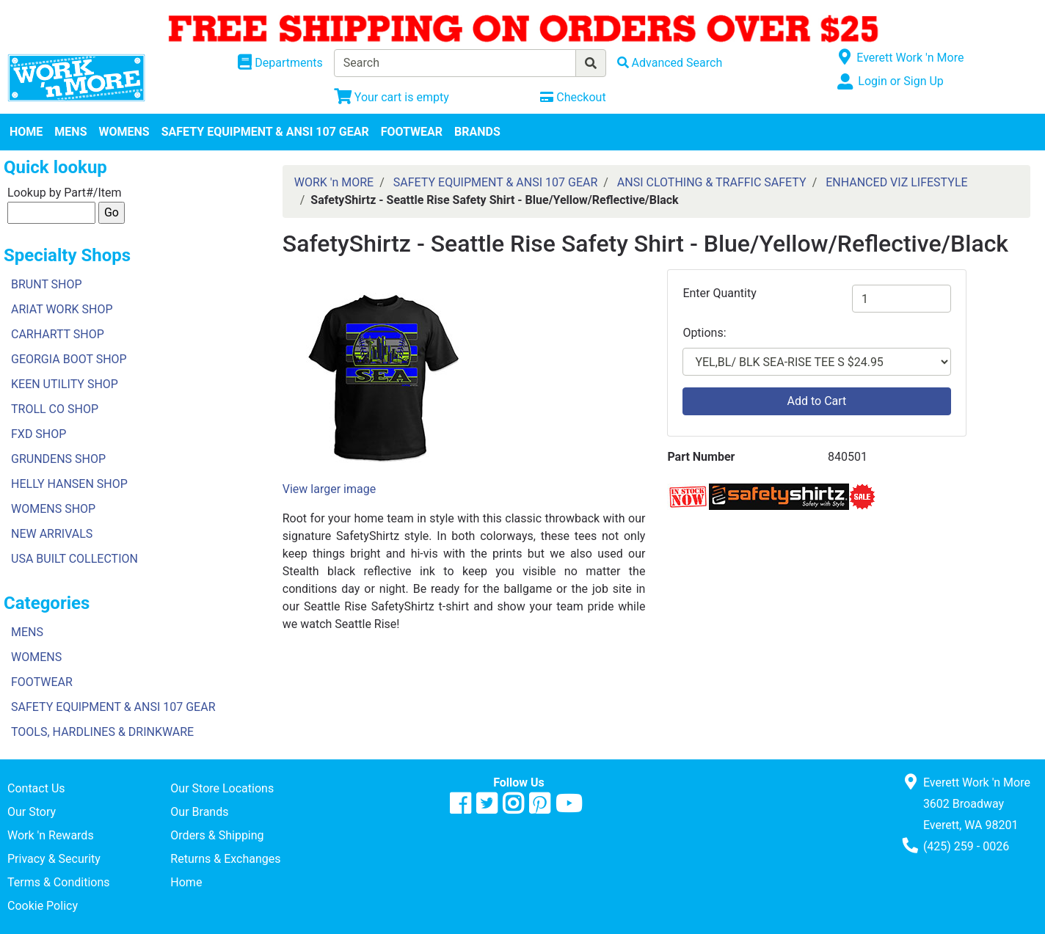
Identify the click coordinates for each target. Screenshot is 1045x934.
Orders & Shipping (216, 835)
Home (186, 882)
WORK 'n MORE (334, 182)
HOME (26, 132)
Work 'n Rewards (50, 835)
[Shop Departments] (280, 63)
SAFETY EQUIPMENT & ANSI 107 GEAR (265, 132)
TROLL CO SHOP (54, 409)
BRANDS (477, 132)
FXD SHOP (38, 434)
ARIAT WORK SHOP (62, 309)
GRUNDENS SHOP (58, 459)
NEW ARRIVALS (51, 534)
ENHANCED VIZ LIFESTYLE (896, 182)
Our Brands (199, 812)
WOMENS (124, 132)
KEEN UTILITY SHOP (64, 384)
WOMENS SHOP (53, 509)
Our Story (31, 812)
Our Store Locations (222, 788)
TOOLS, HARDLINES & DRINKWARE (102, 732)
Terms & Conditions (58, 882)
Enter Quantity (719, 293)
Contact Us (36, 788)
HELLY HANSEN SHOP (69, 484)
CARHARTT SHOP (57, 334)
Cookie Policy (42, 906)
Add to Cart (817, 401)
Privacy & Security (54, 859)
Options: (704, 333)
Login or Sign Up (900, 81)
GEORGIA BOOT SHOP (69, 359)
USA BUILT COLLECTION (74, 559)
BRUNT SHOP (46, 284)
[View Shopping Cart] (391, 97)
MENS (70, 132)
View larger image (329, 489)
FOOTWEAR (412, 132)
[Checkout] (572, 97)
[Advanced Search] (670, 63)
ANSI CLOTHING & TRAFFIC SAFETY (711, 182)
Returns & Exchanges (225, 859)
